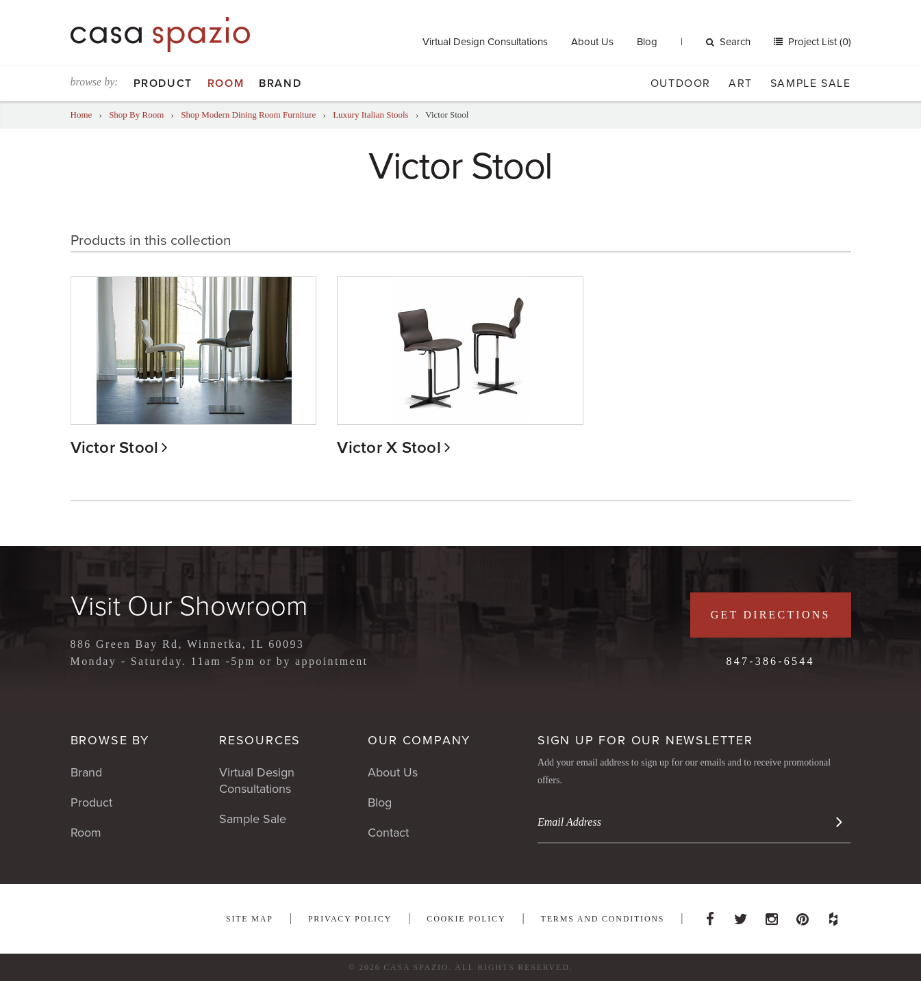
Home (81, 114)
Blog (647, 42)
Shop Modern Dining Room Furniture (248, 114)
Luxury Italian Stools (371, 114)
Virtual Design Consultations (485, 42)
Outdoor (681, 83)
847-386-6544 (771, 661)
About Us (592, 42)
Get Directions (771, 614)
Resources (260, 740)
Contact (388, 832)
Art (741, 83)
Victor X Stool (388, 448)
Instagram (771, 915)
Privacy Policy (350, 919)
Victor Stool (115, 448)
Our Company (419, 740)
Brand (280, 83)
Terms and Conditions (603, 919)
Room (225, 83)
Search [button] (728, 42)
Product (163, 83)
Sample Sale (810, 83)
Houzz (833, 915)
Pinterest (802, 915)
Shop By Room (136, 114)
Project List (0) (818, 42)
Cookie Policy (466, 919)
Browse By (110, 740)
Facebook (710, 915)
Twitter (741, 915)
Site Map (249, 919)
